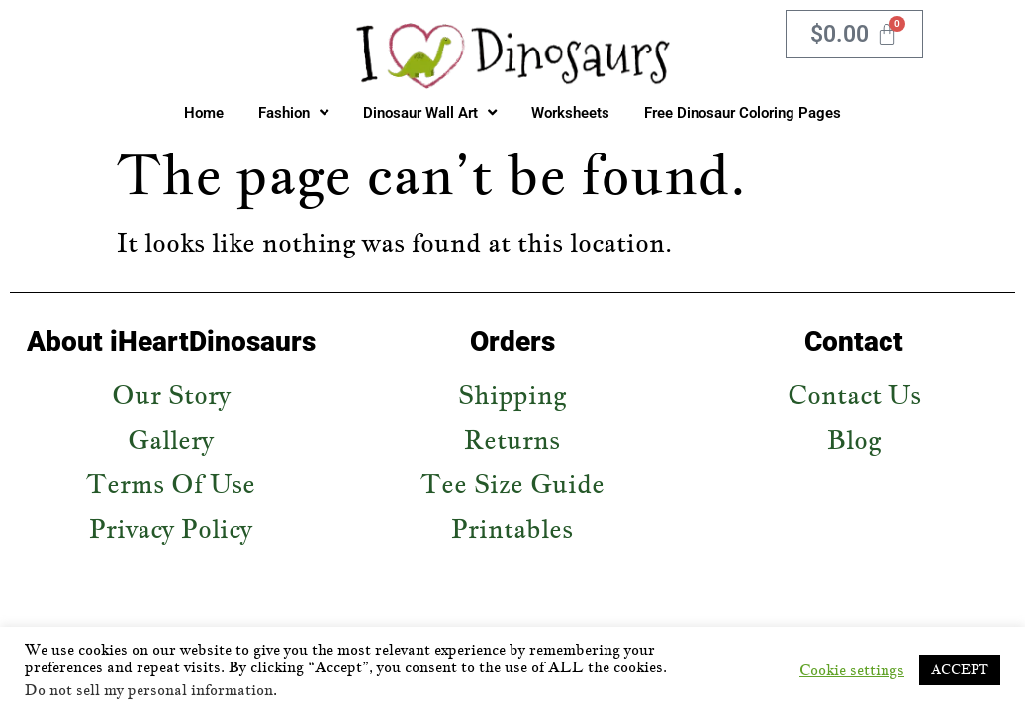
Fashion (293, 113)
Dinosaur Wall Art (430, 113)
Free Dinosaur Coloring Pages (742, 113)
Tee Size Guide (512, 483)
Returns (512, 439)
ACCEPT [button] (959, 669)
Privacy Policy (170, 528)
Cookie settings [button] (851, 670)
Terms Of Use (170, 483)
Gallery (171, 439)
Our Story (171, 394)
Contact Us (854, 394)
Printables (512, 528)
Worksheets (570, 113)
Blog (854, 439)
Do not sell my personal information (149, 689)
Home (204, 113)
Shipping (512, 394)
